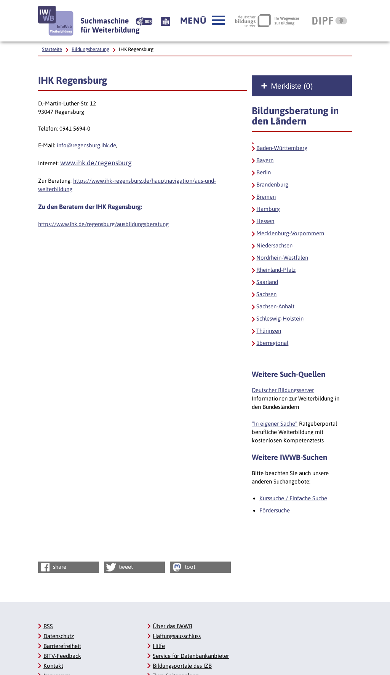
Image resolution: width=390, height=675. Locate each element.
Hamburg (268, 209)
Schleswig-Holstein (280, 318)
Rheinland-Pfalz (276, 269)
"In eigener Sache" (274, 423)
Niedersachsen (274, 245)
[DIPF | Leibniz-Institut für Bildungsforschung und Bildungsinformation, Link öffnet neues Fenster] (329, 20)
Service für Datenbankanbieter (191, 656)
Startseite (52, 49)
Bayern (264, 160)
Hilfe (159, 646)
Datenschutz (58, 636)
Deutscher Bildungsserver (283, 390)
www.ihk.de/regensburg (96, 163)
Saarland (267, 282)
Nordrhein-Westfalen (282, 257)
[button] (202, 20)
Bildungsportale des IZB (182, 665)
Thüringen (268, 330)
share (52, 567)
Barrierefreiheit (62, 646)
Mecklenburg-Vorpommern (290, 233)
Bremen (266, 196)
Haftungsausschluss (177, 636)
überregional (272, 343)
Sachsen (266, 294)
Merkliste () (292, 86)
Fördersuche (274, 510)
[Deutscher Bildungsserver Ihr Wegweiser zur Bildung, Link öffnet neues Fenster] (267, 20)
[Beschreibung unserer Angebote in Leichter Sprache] (165, 20)
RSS (48, 626)
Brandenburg (272, 184)
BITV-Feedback (62, 656)
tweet (119, 567)
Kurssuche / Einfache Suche (293, 498)
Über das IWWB (172, 626)
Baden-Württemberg (281, 148)
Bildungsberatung (90, 49)
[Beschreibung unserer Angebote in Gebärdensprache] (144, 20)
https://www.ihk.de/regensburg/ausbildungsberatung (103, 224)
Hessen (265, 221)
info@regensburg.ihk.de (86, 145)
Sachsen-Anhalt (275, 306)
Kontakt (53, 665)
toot (183, 567)
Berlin (263, 172)
